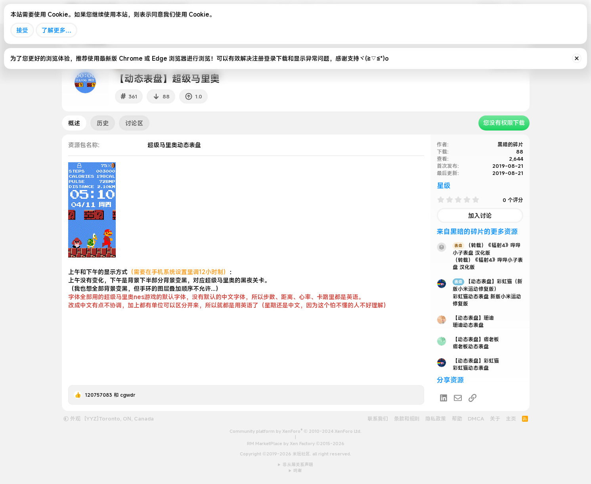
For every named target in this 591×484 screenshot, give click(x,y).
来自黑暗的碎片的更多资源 (477, 231)
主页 (511, 418)
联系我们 (377, 418)
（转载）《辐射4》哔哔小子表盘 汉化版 (486, 249)
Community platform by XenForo (295, 431)
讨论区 (134, 123)
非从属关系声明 (298, 464)
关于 (495, 418)
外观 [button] (71, 418)
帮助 (457, 418)
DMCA (476, 418)
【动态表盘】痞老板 (476, 339)
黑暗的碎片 (510, 144)
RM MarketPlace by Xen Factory (295, 443)
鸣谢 (297, 470)
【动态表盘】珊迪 (473, 317)
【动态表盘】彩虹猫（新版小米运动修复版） (487, 285)
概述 (74, 123)
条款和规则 (407, 418)
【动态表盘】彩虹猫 (476, 360)
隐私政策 (435, 418)
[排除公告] (576, 58)
